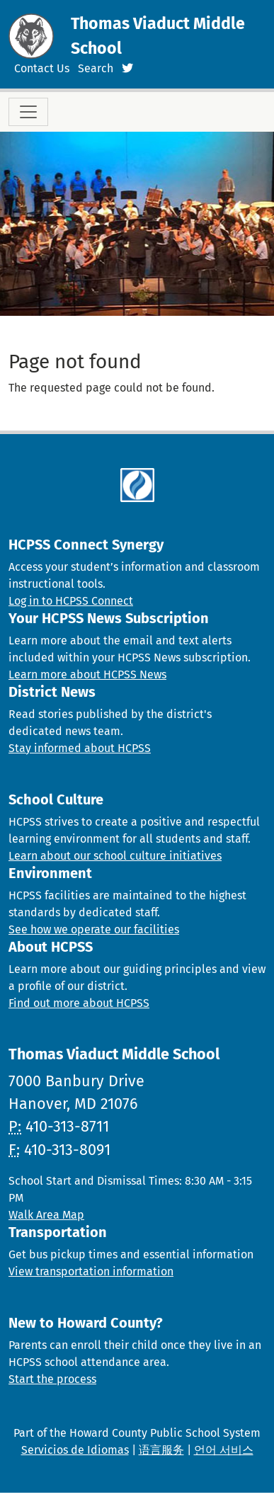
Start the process (52, 1379)
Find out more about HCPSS (78, 1003)
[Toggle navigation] (28, 112)
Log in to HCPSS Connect (70, 601)
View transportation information (90, 1271)
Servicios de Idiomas (75, 1450)
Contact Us (41, 68)
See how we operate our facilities (93, 929)
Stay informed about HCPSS (79, 748)
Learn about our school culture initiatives (115, 855)
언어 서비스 (223, 1450)
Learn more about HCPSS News (87, 674)
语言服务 (161, 1450)
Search (95, 68)
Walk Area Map (46, 1215)
